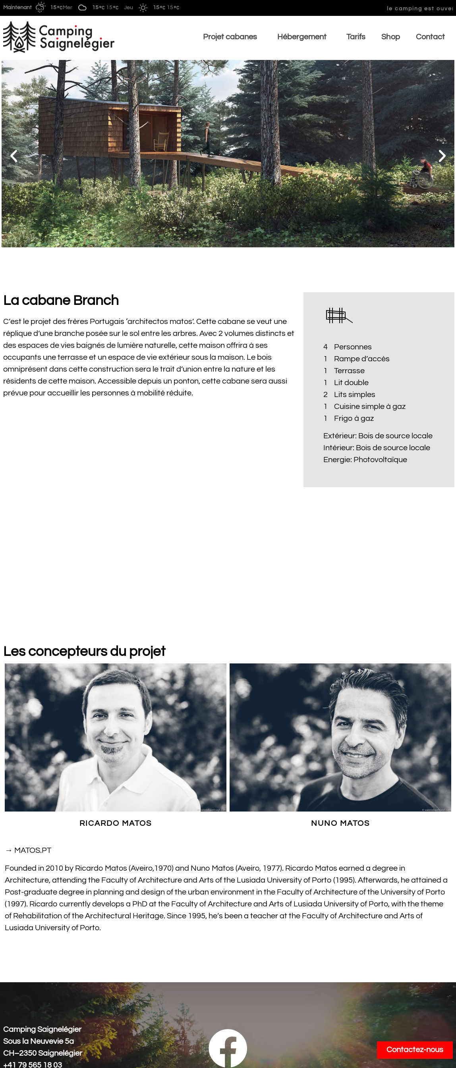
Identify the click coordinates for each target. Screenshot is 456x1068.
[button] (14, 155)
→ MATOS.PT (28, 777)
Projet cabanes (232, 37)
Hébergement (304, 37)
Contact (430, 37)
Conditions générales (40, 1056)
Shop (390, 37)
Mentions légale (425, 1056)
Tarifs (355, 37)
